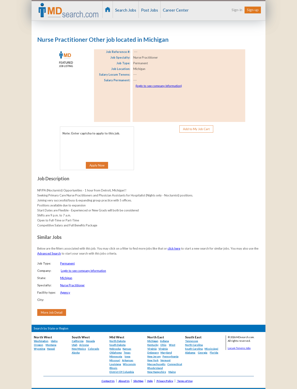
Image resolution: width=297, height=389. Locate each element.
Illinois (113, 368)
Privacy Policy (165, 380)
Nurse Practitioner (72, 285)
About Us (124, 380)
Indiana (164, 340)
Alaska (76, 352)
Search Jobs (125, 9)
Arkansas (127, 360)
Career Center (176, 9)
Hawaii (51, 348)
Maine (172, 371)
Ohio (163, 344)
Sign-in (237, 9)
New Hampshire (156, 371)
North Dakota (117, 340)
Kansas (127, 348)
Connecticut (174, 364)
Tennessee (191, 340)
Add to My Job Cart (196, 129)
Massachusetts (156, 364)
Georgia (202, 352)
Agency (65, 292)
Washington (41, 340)
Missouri (114, 360)
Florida (214, 352)
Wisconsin (129, 364)
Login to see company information (83, 271)
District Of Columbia (121, 371)
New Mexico (79, 348)
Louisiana (115, 364)
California (78, 340)
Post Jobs (149, 9)
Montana (51, 344)
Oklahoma (115, 352)
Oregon (38, 344)
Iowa (127, 356)
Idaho (54, 340)
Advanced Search (49, 253)
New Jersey (154, 356)
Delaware (153, 352)
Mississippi (211, 348)
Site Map (139, 380)
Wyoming (39, 348)
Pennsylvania (170, 356)
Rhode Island (155, 368)
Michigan (66, 278)
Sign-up (253, 9)
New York (152, 360)
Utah (74, 344)
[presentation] (90, 145)
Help (150, 380)
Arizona (84, 344)
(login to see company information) (159, 86)
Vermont (165, 360)
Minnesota (115, 356)
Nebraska (115, 348)
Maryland (166, 352)
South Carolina (194, 348)
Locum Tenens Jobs (239, 348)
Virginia (163, 348)
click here (174, 248)
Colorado (93, 348)
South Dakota (117, 344)
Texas (127, 352)
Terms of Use (185, 380)
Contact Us (108, 380)
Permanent (67, 263)
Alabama (190, 352)
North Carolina (194, 344)
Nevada (90, 340)
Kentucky (152, 344)
